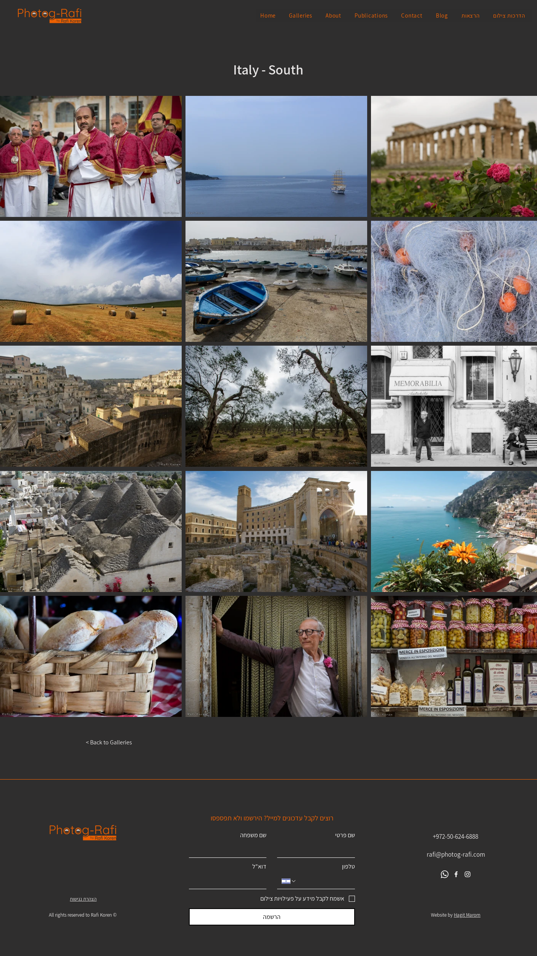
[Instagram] (467, 874)
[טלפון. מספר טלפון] (323, 881)
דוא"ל (259, 866)
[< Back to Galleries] (113, 742)
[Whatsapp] (444, 874)
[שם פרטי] (318, 849)
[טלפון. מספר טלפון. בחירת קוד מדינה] (289, 881)
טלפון (348, 866)
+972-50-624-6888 (455, 836)
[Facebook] (456, 874)
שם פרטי (345, 835)
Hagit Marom (467, 915)
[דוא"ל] (230, 881)
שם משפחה (253, 835)
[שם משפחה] (230, 849)
